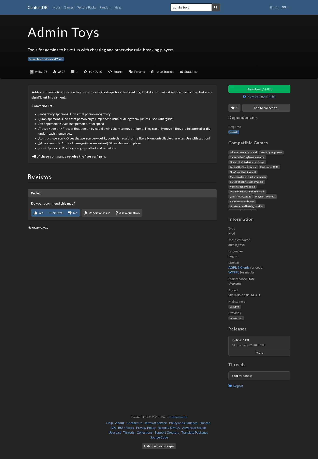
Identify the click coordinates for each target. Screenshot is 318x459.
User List (115, 432)
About (119, 423)
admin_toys (236, 318)
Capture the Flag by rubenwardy (247, 157)
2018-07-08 (249, 342)
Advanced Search (194, 427)
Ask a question (127, 213)
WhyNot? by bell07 (265, 196)
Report (236, 386)
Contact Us (134, 423)
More (259, 352)
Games (69, 7)
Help (117, 7)
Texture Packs (86, 7)
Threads (128, 432)
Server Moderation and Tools (46, 59)
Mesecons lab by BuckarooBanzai (248, 176)
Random (105, 7)
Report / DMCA (169, 427)
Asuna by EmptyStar (271, 152)
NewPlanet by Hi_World (243, 172)
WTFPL (233, 272)
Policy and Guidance (183, 423)
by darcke (242, 375)
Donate (205, 423)
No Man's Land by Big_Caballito (246, 206)
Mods (57, 7)
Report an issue (97, 213)
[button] (285, 7)
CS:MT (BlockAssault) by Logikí (246, 181)
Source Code (159, 437)
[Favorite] (234, 108)
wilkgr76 (235, 306)
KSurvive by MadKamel (242, 201)
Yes (38, 213)
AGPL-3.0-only (239, 267)
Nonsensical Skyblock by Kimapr (247, 162)
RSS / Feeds (126, 427)
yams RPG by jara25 (240, 196)
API (113, 427)
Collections (145, 432)
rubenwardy (178, 417)
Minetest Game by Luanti (243, 152)
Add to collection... (266, 108)
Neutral (55, 213)
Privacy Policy (146, 427)
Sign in (273, 7)
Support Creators (167, 432)
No (72, 213)
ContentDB (38, 7)
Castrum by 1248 (269, 166)
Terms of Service (155, 423)
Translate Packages (194, 432)
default (234, 131)
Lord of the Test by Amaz (243, 166)
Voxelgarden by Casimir (242, 186)
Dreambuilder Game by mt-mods (247, 191)
